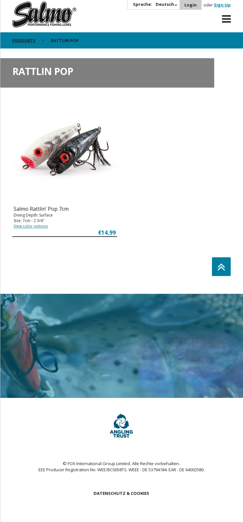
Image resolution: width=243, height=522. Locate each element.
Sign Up (222, 5)
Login (190, 5)
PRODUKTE (23, 40)
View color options (31, 226)
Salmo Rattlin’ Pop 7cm (41, 208)
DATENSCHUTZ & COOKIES (121, 493)
